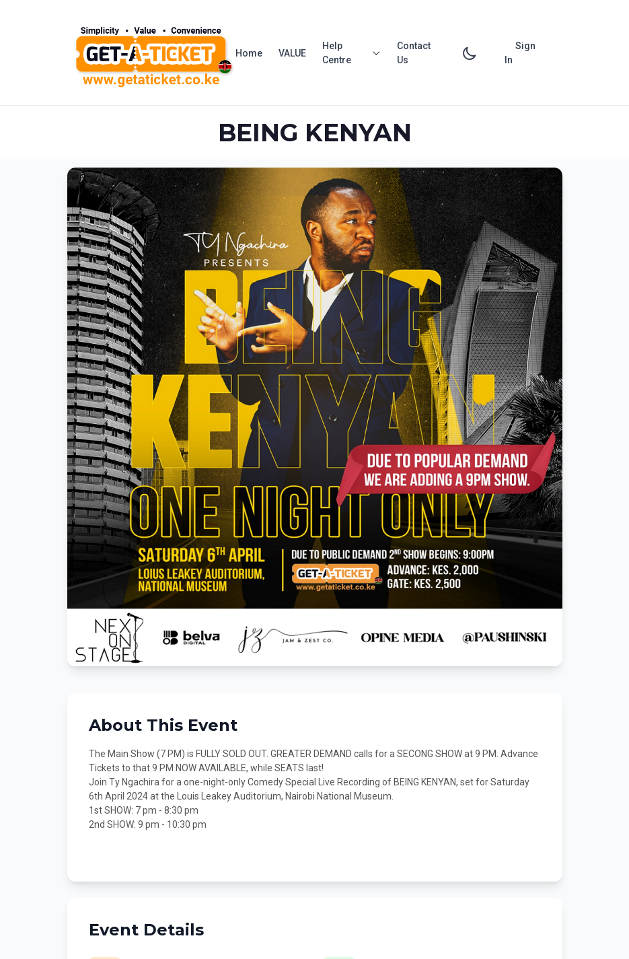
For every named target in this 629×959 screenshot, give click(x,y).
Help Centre (351, 52)
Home (248, 53)
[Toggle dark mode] (469, 53)
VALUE (292, 53)
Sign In (520, 52)
